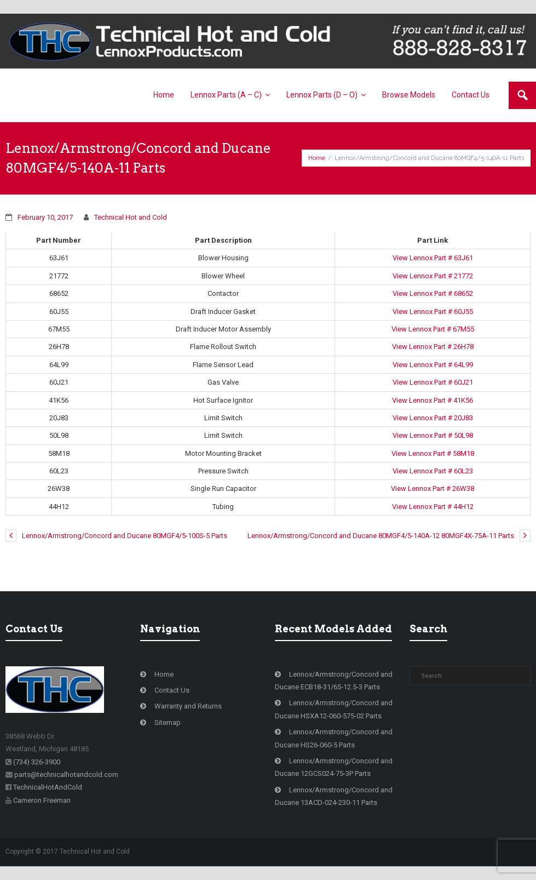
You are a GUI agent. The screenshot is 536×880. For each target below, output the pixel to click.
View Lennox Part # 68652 (433, 293)
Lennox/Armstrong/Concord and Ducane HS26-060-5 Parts (334, 738)
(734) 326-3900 (36, 762)
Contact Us (171, 690)
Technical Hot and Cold (130, 217)
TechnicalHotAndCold (47, 787)
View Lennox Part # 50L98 (433, 435)
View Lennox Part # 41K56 (432, 400)
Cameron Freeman (42, 800)
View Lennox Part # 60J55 (433, 311)
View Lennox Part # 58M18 (432, 453)
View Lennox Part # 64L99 (433, 365)
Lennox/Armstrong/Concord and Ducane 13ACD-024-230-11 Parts (334, 796)
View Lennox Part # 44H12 (433, 506)
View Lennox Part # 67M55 (432, 329)
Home (316, 158)
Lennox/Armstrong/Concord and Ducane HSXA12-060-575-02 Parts (334, 709)
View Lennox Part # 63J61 (433, 258)
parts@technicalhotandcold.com (66, 774)
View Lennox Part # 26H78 (433, 346)
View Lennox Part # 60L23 (433, 471)
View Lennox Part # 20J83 (433, 418)
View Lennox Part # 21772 (433, 276)
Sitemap (167, 722)
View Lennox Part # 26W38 (432, 488)
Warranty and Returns (188, 706)
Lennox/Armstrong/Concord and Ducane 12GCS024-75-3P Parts (334, 767)
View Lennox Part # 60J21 (433, 382)
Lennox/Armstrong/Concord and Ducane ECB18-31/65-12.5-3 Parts (334, 680)
